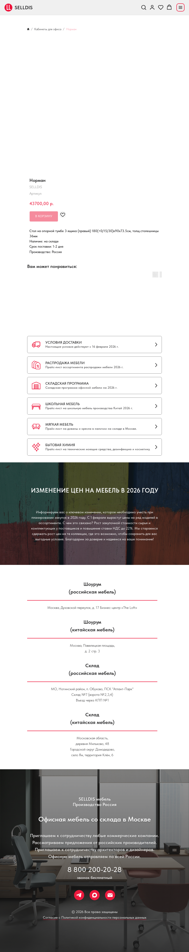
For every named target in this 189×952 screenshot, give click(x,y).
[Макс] (95, 895)
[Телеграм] (79, 895)
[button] (143, 7)
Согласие (50, 917)
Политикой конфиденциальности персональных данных (103, 917)
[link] (152, 7)
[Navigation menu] (180, 7)
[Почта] (110, 895)
